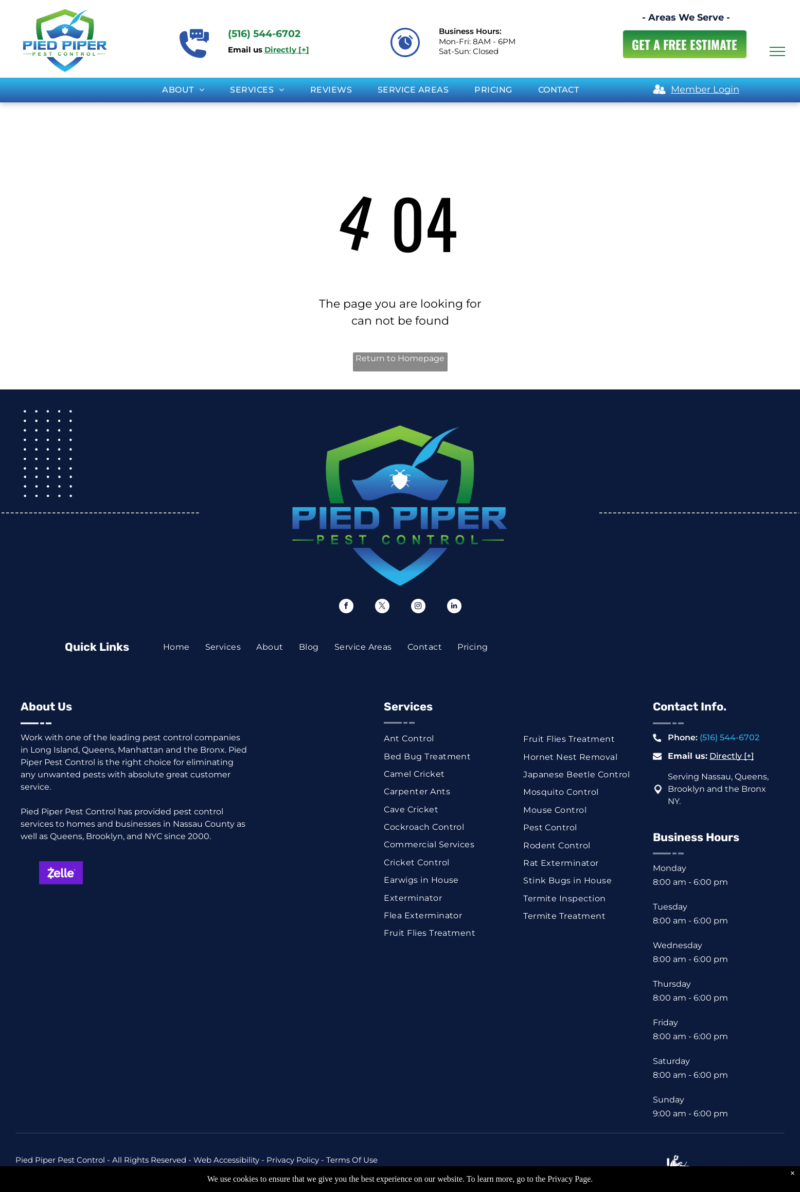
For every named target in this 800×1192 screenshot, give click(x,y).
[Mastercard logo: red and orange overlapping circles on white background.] (147, 872)
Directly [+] (731, 756)
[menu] (777, 51)
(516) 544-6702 (729, 737)
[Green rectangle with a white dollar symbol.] (61, 901)
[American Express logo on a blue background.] (320, 872)
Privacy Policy (292, 1160)
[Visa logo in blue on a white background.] (234, 872)
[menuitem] (183, 90)
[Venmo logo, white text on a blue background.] (320, 901)
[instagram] (418, 607)
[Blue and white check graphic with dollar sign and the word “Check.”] (147, 901)
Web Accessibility (226, 1160)
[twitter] (382, 607)
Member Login (705, 89)
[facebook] (346, 607)
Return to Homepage (400, 358)
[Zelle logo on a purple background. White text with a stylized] (61, 872)
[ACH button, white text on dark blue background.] (234, 901)
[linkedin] (454, 607)
